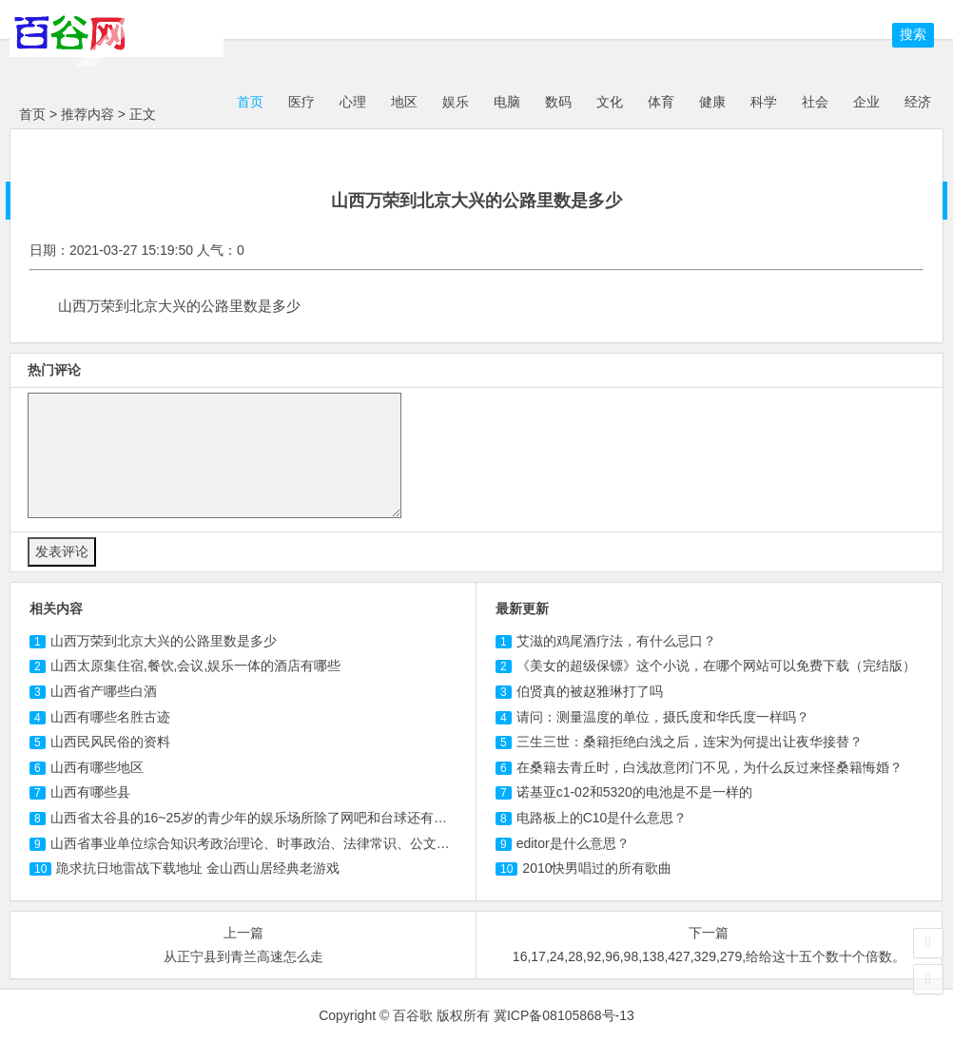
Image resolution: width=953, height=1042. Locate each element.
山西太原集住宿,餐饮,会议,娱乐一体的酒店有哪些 (195, 665)
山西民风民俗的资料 (110, 741)
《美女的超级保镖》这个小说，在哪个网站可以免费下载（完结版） (716, 665)
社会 (815, 101)
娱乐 (455, 101)
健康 (712, 101)
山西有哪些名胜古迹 (110, 716)
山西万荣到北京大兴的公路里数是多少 (163, 640)
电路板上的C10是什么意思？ (602, 817)
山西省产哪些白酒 (103, 691)
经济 (917, 101)
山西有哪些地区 (97, 767)
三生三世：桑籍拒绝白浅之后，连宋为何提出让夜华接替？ (689, 741)
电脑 (507, 101)
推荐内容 (87, 114)
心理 (353, 101)
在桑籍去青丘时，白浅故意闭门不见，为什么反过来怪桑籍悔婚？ (709, 767)
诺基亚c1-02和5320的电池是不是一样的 (634, 792)
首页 (248, 101)
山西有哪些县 (90, 792)
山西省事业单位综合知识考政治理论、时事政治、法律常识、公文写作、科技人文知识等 (310, 843)
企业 (866, 101)
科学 (763, 101)
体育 (661, 101)
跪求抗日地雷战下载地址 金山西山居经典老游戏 (198, 868)
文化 (609, 101)
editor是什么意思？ (573, 843)
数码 (558, 101)
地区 (404, 101)
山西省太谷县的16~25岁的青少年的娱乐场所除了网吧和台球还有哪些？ (262, 817)
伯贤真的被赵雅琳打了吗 (589, 691)
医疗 (301, 101)
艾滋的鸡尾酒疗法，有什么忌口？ (616, 640)
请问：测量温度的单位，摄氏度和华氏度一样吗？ (662, 716)
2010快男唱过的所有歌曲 (596, 868)
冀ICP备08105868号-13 (564, 1015)
